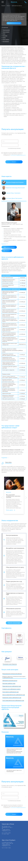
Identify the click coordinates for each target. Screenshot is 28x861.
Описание (5, 35)
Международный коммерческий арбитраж (12, 673)
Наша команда (6, 32)
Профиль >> (4, 244)
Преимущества (6, 30)
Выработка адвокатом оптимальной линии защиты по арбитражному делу (13, 677)
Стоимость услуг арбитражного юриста (11, 689)
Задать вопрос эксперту (9, 247)
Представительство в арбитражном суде (11, 686)
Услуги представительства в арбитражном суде (13, 700)
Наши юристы (6, 176)
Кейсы (4, 37)
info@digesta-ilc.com (6, 830)
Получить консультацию (14, 623)
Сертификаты (6, 41)
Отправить (14, 162)
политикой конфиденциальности (18, 155)
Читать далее (10, 510)
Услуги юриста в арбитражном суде (10, 692)
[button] (25, 497)
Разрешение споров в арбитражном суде (11, 697)
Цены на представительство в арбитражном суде (13, 694)
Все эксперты (7, 250)
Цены (4, 34)
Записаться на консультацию (14, 23)
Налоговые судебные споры (8, 683)
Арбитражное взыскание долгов (9, 680)
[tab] (14, 182)
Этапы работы (6, 39)
